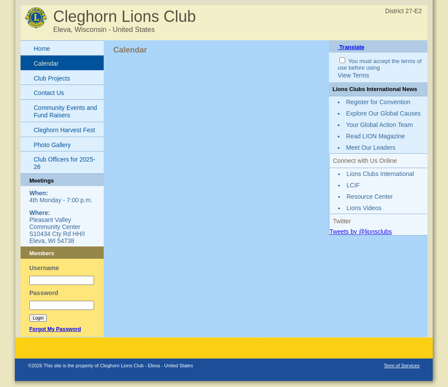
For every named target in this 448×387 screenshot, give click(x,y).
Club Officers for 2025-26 (64, 163)
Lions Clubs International (380, 173)
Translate (351, 47)
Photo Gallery (52, 144)
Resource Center (369, 196)
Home (42, 48)
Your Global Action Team (379, 124)
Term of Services (402, 365)
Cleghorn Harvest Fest (64, 130)
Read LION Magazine (375, 136)
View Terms (353, 75)
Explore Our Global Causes (383, 113)
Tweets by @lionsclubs (360, 231)
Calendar (46, 63)
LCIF (353, 185)
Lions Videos (364, 207)
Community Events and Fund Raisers (65, 111)
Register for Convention (378, 102)
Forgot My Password (55, 329)
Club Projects (52, 78)
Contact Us (49, 92)
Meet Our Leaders (371, 147)
